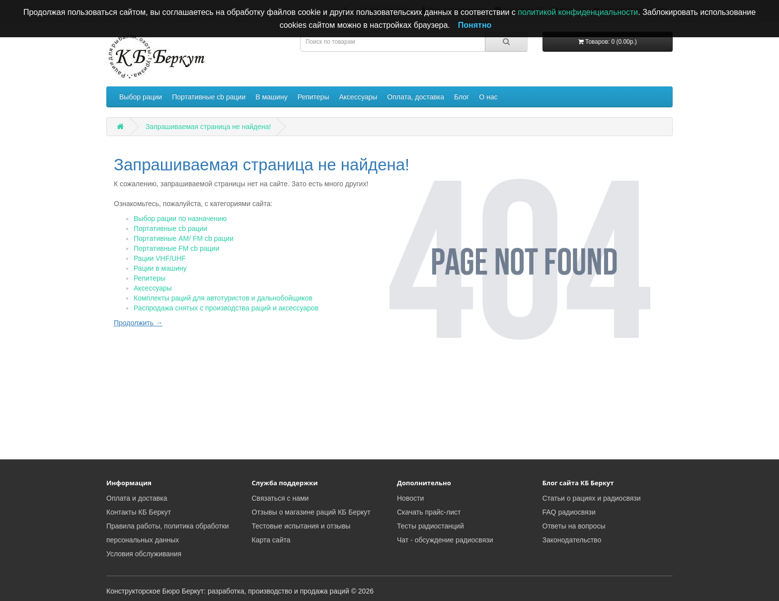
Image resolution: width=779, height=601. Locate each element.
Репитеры (313, 97)
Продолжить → (138, 323)
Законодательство (572, 540)
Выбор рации (140, 97)
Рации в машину (160, 268)
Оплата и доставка (136, 498)
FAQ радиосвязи (569, 512)
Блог (461, 97)
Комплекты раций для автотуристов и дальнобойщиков (223, 298)
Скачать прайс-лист (429, 512)
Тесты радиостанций (430, 526)
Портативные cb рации (208, 97)
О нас (488, 97)
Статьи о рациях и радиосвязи (592, 498)
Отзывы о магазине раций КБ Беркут (311, 512)
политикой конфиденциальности (578, 12)
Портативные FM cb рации (176, 248)
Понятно (475, 25)
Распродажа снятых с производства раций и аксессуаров (226, 308)
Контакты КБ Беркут (138, 512)
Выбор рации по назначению (180, 219)
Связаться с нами (280, 498)
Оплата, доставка (415, 97)
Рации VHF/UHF (160, 258)
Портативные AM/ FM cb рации (184, 238)
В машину (271, 97)
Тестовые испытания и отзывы (301, 526)
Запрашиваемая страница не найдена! (208, 127)
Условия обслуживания (143, 554)
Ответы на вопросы (574, 526)
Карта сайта (271, 540)
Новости (410, 498)
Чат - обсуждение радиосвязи (445, 540)
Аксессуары (358, 97)
